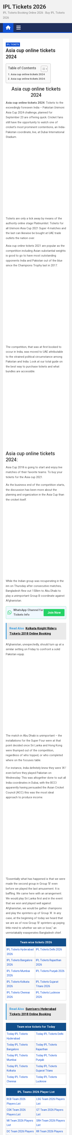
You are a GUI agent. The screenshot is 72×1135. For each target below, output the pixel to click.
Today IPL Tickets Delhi (49, 1033)
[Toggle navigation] (18, 27)
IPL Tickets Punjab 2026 (50, 970)
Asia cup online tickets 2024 (28, 74)
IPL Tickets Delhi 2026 (49, 949)
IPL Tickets (13, 44)
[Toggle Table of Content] (42, 69)
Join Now (54, 612)
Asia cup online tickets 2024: (28, 78)
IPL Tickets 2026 (24, 6)
